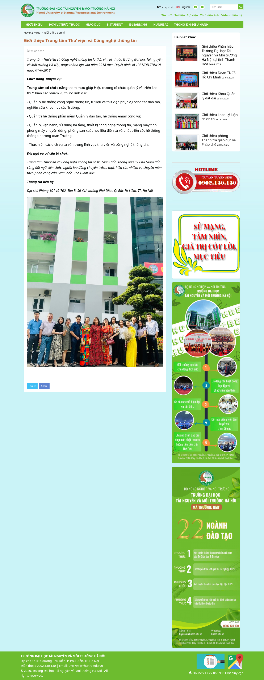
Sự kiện (192, 15)
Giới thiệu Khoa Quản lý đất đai (218, 95)
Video (225, 15)
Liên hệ (237, 15)
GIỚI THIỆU (34, 24)
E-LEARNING (138, 24)
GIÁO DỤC (93, 24)
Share (44, 385)
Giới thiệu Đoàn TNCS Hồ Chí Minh (218, 74)
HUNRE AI (160, 24)
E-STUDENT (115, 24)
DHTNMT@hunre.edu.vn (85, 666)
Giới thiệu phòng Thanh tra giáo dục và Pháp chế (219, 140)
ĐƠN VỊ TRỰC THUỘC (64, 24)
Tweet (32, 385)
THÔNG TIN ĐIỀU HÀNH (191, 24)
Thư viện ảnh (209, 15)
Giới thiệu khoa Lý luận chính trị (220, 116)
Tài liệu (180, 15)
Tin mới (167, 15)
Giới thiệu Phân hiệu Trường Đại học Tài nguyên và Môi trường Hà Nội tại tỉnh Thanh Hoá (219, 55)
